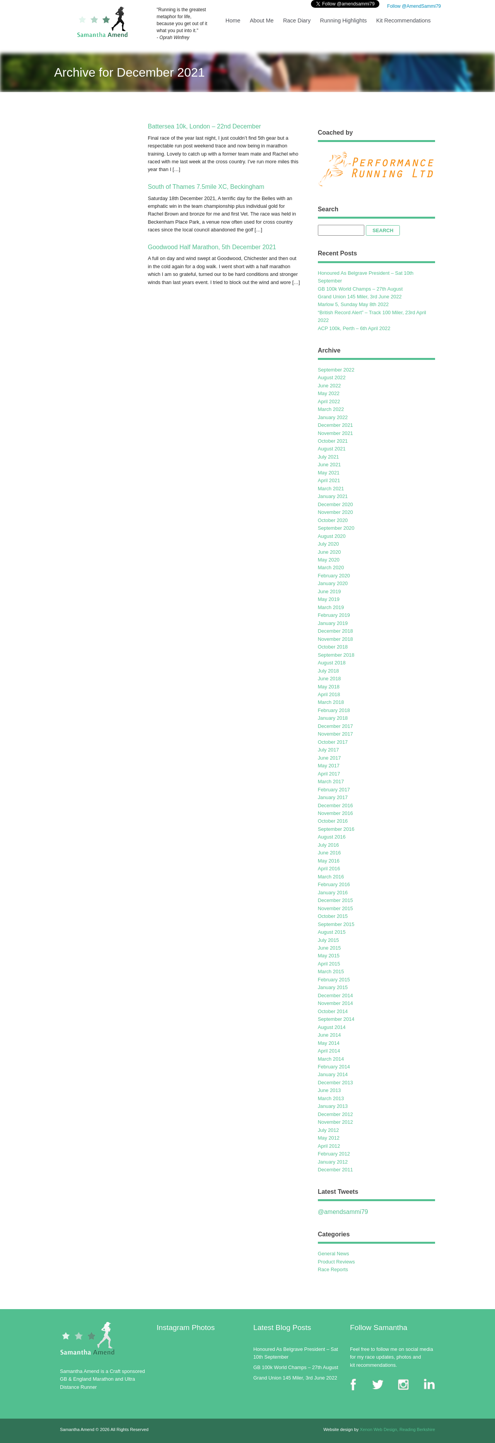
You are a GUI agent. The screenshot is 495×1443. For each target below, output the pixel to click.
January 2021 (333, 496)
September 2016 (336, 829)
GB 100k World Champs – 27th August (360, 289)
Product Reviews (336, 1262)
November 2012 (335, 1122)
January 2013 (333, 1106)
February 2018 (334, 710)
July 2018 (328, 671)
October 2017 (333, 742)
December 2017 (335, 726)
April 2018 (329, 694)
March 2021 (331, 488)
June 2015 (329, 948)
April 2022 (329, 401)
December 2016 (335, 805)
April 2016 (329, 868)
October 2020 (333, 520)
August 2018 (332, 663)
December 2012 (335, 1114)
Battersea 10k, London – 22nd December (204, 126)
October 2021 (333, 441)
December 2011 (335, 1170)
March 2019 (331, 607)
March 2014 (331, 1059)
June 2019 (329, 591)
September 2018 (336, 655)
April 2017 (329, 774)
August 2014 (332, 1027)
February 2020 (334, 576)
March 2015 (331, 971)
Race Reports (333, 1269)
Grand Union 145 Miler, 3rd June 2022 (360, 297)
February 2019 (334, 615)
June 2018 (329, 678)
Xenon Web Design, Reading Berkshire (397, 1429)
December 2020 (335, 504)
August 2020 (332, 536)
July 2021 (328, 457)
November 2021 (335, 433)
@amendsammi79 (343, 1211)
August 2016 (332, 837)
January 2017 (333, 797)
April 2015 (329, 964)
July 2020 (328, 544)
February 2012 (334, 1154)
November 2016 (335, 813)
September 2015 (336, 924)
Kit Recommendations (403, 20)
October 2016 (333, 821)
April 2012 (329, 1146)
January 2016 (333, 892)
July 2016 (328, 845)
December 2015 (335, 900)
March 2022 (331, 409)
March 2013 (331, 1098)
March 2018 (331, 702)
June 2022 (329, 386)
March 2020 (331, 567)
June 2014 (329, 1035)
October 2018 (333, 647)
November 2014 (335, 1003)
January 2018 (333, 718)
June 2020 (329, 552)
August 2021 (332, 449)
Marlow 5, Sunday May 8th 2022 (353, 304)
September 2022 (336, 370)
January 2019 (333, 623)
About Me (262, 20)
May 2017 (329, 766)
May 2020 (329, 560)
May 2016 (329, 861)
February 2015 (334, 980)
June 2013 (329, 1090)
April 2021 (329, 480)
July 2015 (328, 940)
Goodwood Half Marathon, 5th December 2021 (212, 247)
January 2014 (333, 1074)
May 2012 (329, 1138)
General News (333, 1253)
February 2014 (334, 1067)
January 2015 (333, 987)
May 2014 (329, 1043)
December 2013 (335, 1082)
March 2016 (331, 877)
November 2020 (335, 512)
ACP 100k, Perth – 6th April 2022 (354, 328)
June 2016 (329, 853)
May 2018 (329, 687)
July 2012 (328, 1130)
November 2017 (335, 734)
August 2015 (332, 932)
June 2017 (329, 758)
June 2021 (329, 464)
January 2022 (333, 417)
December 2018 (335, 631)
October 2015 (333, 916)
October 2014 (333, 1011)
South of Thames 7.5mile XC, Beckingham (206, 186)
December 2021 (335, 425)
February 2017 (334, 790)
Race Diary (297, 20)
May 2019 (329, 599)
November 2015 (335, 908)
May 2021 (329, 473)
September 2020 (336, 528)
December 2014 (335, 995)
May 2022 (329, 393)
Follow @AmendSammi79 (413, 6)
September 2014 (336, 1019)
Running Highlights (343, 20)
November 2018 (335, 639)
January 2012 (333, 1162)
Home (232, 20)
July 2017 (328, 750)
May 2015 (329, 956)
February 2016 (334, 884)
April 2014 (329, 1051)
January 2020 (333, 583)
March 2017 (331, 781)
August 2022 (332, 377)
